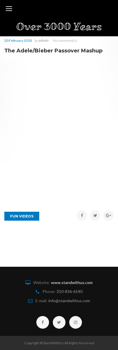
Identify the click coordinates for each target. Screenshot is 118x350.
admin (43, 40)
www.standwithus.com (72, 282)
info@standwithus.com (69, 300)
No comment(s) (65, 40)
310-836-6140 (70, 291)
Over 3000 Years (59, 26)
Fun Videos (21, 216)
